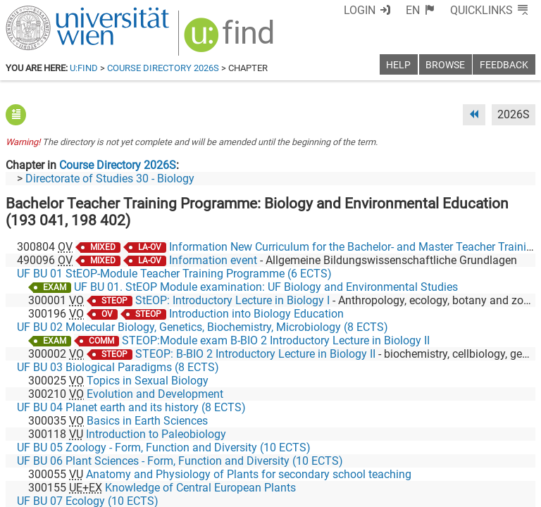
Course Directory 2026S (163, 68)
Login (386, 10)
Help (398, 65)
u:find (84, 68)
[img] (221, 36)
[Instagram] (512, 448)
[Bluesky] (422, 448)
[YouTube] (467, 448)
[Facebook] (377, 448)
